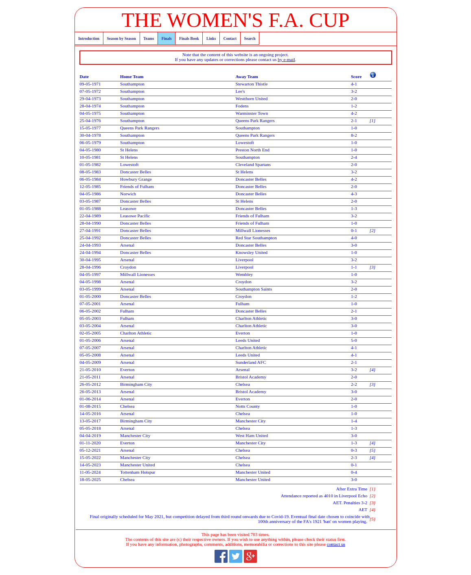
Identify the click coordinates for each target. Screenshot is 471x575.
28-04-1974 (90, 105)
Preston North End (252, 149)
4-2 (354, 113)
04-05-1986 (90, 193)
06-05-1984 (90, 179)
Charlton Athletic (251, 318)
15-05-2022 (90, 457)
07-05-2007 (90, 347)
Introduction (88, 38)
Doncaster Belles (135, 171)
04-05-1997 (90, 274)
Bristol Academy (250, 376)
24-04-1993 (90, 245)
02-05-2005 (90, 332)
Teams (148, 38)
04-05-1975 (90, 113)
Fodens (241, 105)
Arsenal (127, 245)
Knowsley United (251, 252)
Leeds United (247, 340)
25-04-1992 (90, 237)
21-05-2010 (90, 369)
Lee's (240, 91)
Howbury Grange (136, 179)
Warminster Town (251, 113)
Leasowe (128, 208)
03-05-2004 (90, 325)
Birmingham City (136, 384)
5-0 (354, 340)
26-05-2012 (90, 384)
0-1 (354, 230)
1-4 (354, 420)
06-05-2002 (90, 310)
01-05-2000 (90, 296)
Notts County (247, 406)
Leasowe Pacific (135, 215)
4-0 (354, 237)
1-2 (354, 105)
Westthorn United (251, 98)
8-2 (354, 135)
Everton (242, 332)
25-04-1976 (90, 120)
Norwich (128, 193)
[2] (372, 230)
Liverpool (244, 259)
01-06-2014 (90, 398)
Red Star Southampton (255, 237)
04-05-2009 (90, 362)
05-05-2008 (90, 354)
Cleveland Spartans (253, 164)
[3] (372, 267)
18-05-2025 (90, 479)
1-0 (354, 127)
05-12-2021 (90, 450)
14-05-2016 (90, 413)
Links (211, 38)
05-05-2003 (90, 318)
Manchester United (137, 464)
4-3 (354, 193)
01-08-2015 (90, 406)
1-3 (354, 208)
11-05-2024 (90, 472)
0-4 (354, 472)
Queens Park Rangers (254, 120)
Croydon (128, 267)
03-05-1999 (90, 288)
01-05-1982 (90, 164)
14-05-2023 (90, 464)
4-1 (354, 83)
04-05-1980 (90, 149)
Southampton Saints (253, 288)
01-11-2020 (90, 442)
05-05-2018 (90, 428)
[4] (372, 369)
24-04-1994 (90, 252)
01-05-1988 (90, 208)
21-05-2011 (90, 376)
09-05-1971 (90, 83)
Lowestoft (244, 142)
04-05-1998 (90, 281)
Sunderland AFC (250, 362)
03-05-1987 (90, 201)
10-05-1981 (90, 157)
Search (250, 38)
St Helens (129, 149)
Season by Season (121, 38)
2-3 (354, 457)
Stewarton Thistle (251, 83)
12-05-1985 (90, 186)
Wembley (244, 274)
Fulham (242, 303)
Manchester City (250, 420)
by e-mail (286, 59)
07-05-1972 (90, 91)
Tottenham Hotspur (138, 472)
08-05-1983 (90, 171)
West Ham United (251, 435)
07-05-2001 (90, 303)
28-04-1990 (90, 223)
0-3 (354, 450)
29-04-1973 (90, 98)
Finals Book (189, 38)
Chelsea (242, 384)
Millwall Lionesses (252, 230)
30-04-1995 (90, 259)
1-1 (354, 267)
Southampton (132, 83)
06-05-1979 (90, 142)
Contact (230, 38)
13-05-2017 (90, 420)
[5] (372, 450)
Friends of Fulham (137, 186)
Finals (167, 38)
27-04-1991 (90, 230)
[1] (372, 120)
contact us (336, 544)
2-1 (354, 120)
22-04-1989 (90, 215)
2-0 (354, 98)
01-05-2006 (90, 340)
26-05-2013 (90, 391)
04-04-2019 (90, 435)
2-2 (354, 384)
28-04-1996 (90, 267)
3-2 (354, 91)
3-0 (354, 245)
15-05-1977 (90, 127)
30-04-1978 (90, 135)
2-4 (354, 157)
